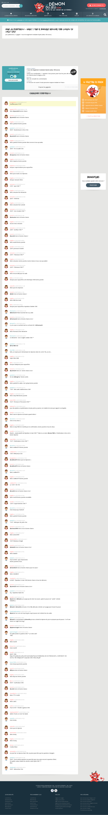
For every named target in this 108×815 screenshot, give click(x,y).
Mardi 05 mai (33, 799)
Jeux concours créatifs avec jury (87, 806)
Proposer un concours (58, 787)
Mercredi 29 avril (9, 805)
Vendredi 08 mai (34, 805)
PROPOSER (93, 189)
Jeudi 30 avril (8, 803)
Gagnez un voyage (59, 798)
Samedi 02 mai (8, 799)
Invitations (57, 806)
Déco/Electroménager (66, 806)
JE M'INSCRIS (102, 8)
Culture (68, 803)
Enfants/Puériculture (67, 805)
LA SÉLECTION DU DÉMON (11, 15)
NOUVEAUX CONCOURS (31, 15)
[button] (105, 15)
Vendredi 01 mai (8, 801)
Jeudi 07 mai (33, 803)
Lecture (57, 808)
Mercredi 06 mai (34, 801)
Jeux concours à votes (85, 805)
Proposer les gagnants (42, 87)
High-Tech (57, 801)
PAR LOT (77, 15)
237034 (74, 67)
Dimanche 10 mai (34, 808)
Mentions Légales (46, 787)
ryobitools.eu (13, 68)
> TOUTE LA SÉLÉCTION (93, 120)
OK (21, 6)
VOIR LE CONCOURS (69, 87)
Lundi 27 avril (8, 808)
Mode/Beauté (58, 805)
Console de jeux (64, 801)
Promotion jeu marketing (86, 810)
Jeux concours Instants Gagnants (87, 799)
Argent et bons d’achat (60, 803)
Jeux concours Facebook (85, 801)
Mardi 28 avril (8, 806)
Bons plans (68, 787)
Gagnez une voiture (59, 799)
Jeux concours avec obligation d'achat (88, 803)
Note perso (13, 80)
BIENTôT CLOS (48, 15)
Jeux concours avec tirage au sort (87, 798)
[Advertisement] (38, 52)
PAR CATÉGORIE (63, 15)
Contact (39, 787)
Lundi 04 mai (8, 798)
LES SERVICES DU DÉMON (92, 15)
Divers (61, 808)
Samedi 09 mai (33, 806)
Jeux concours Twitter (85, 808)
